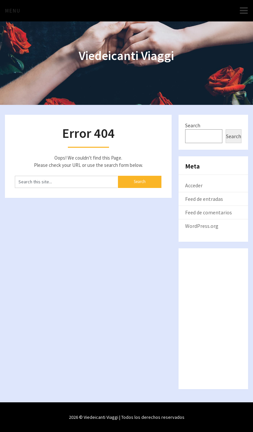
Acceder (194, 185)
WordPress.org (201, 226)
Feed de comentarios (208, 212)
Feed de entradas (204, 199)
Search (192, 125)
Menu (12, 10)
